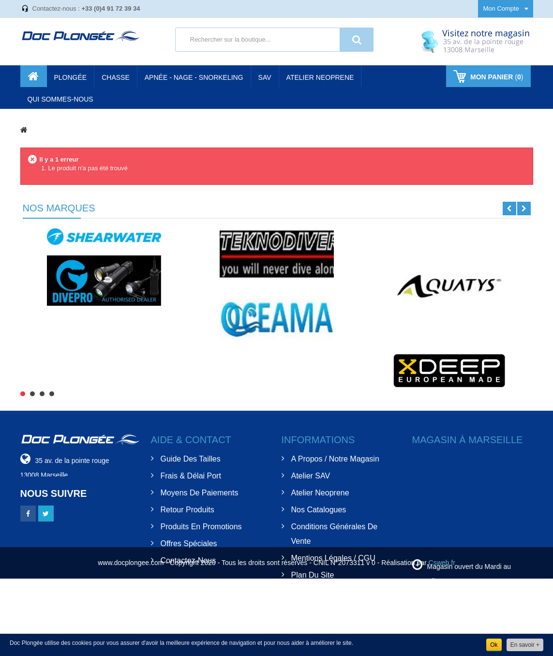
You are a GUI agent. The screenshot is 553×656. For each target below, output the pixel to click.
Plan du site (312, 575)
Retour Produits (187, 510)
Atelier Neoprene (320, 493)
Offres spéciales (189, 543)
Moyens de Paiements (200, 493)
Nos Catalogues (318, 510)
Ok (493, 644)
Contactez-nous (188, 560)
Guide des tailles (191, 459)
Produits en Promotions (201, 526)
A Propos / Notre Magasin (335, 459)
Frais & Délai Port (191, 476)
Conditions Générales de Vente (334, 533)
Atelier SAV (310, 476)
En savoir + (524, 644)
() (495, 77)
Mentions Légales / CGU (333, 558)
